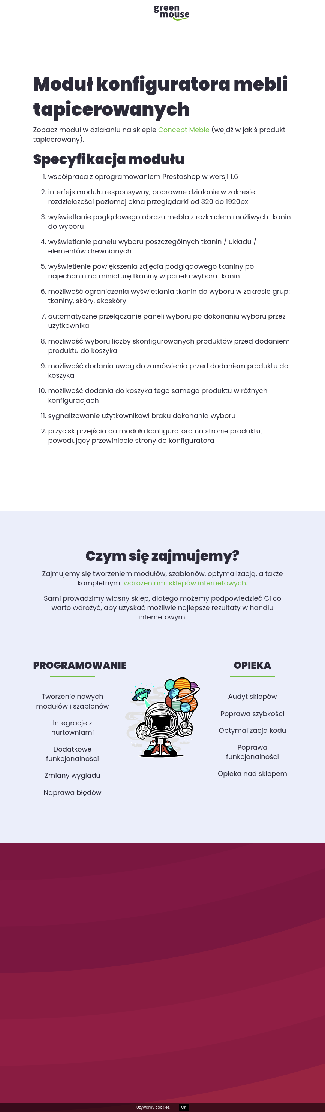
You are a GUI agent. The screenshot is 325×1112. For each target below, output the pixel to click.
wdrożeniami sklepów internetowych (185, 583)
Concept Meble (184, 129)
